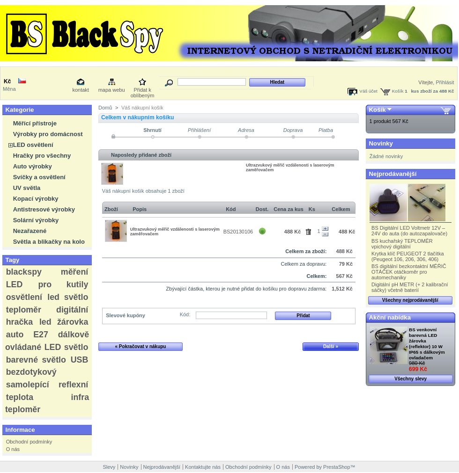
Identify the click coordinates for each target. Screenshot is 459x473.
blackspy (24, 272)
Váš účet (368, 91)
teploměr (23, 309)
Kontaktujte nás (203, 467)
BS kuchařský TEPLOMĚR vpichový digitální (402, 243)
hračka (19, 322)
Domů (105, 107)
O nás (13, 449)
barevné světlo (36, 359)
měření (74, 272)
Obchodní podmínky (29, 441)
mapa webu (111, 90)
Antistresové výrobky (44, 209)
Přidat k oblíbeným (143, 90)
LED (14, 284)
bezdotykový (31, 372)
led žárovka (63, 322)
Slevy (109, 467)
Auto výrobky (32, 166)
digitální (72, 309)
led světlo (67, 297)
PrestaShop (336, 467)
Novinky (381, 143)
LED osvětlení (33, 144)
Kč (7, 81)
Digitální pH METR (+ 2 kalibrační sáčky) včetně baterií (409, 287)
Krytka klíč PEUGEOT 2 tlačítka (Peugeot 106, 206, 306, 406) (407, 256)
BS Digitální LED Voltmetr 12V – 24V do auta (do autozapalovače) (409, 230)
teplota (19, 397)
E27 (40, 334)
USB (80, 359)
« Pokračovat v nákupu (140, 346)
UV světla (27, 187)
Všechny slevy (410, 378)
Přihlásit (445, 82)
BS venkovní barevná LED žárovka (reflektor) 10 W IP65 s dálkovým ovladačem (427, 343)
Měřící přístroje (35, 123)
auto (15, 334)
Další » (330, 346)
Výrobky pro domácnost (48, 134)
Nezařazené (30, 230)
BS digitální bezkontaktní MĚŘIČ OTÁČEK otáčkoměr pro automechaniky (408, 271)
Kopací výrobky (36, 198)
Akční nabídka (390, 317)
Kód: (185, 314)
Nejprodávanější (393, 173)
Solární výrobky (36, 220)
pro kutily (63, 284)
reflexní (73, 384)
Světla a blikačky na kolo (49, 241)
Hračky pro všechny (42, 155)
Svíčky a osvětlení (39, 177)
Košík (398, 91)
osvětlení (24, 297)
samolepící (27, 384)
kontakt (80, 90)
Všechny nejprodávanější (410, 300)
